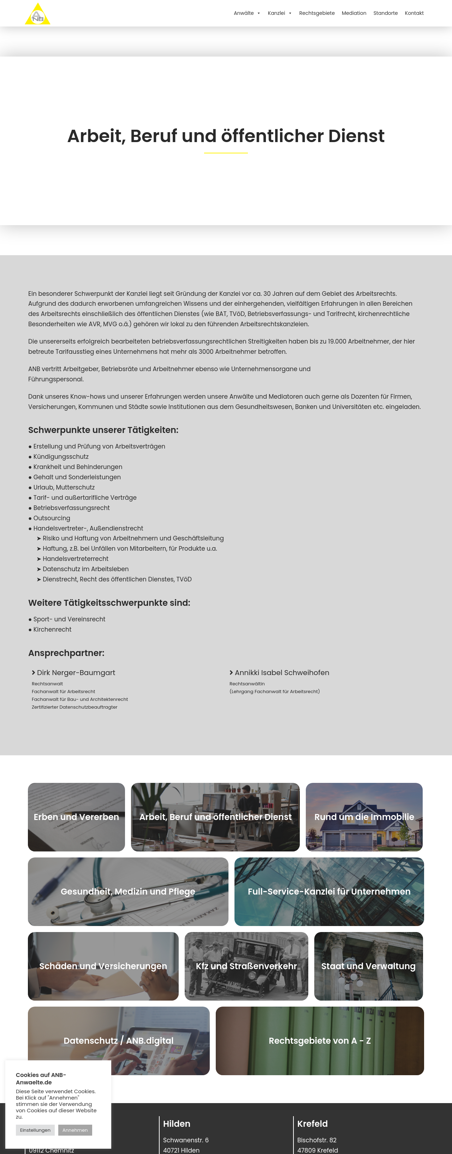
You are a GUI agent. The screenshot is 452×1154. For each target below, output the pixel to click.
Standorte (386, 13)
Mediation (354, 13)
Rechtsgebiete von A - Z (320, 1041)
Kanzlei (280, 13)
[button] (73, 672)
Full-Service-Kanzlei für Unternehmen (329, 891)
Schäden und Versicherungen (103, 966)
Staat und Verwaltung (368, 966)
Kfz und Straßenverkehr (246, 966)
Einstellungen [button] (35, 1130)
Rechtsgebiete (317, 13)
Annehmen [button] (75, 1130)
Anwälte (247, 13)
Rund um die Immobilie (365, 817)
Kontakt (414, 13)
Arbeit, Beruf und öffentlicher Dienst (215, 817)
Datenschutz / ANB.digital (118, 1041)
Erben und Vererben (76, 817)
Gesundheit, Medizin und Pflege (128, 891)
